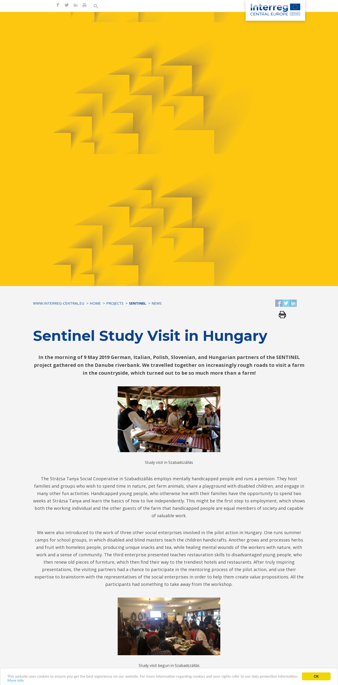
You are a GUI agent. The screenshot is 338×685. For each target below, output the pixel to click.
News (157, 303)
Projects (114, 303)
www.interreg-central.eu (58, 303)
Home (95, 303)
